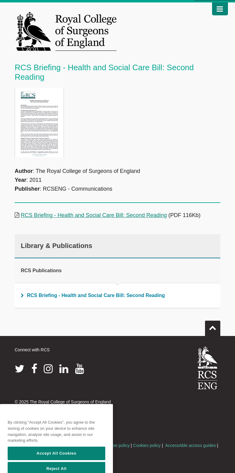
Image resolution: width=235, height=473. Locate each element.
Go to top (212, 326)
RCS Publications (41, 270)
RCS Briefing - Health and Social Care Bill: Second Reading (94, 215)
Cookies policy (147, 445)
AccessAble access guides (190, 445)
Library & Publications (56, 246)
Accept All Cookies (56, 463)
